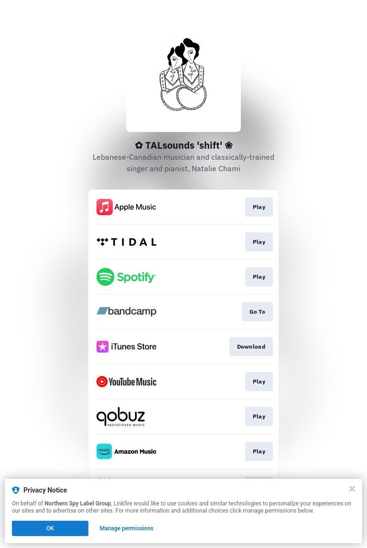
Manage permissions (127, 528)
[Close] (352, 488)
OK (50, 528)
